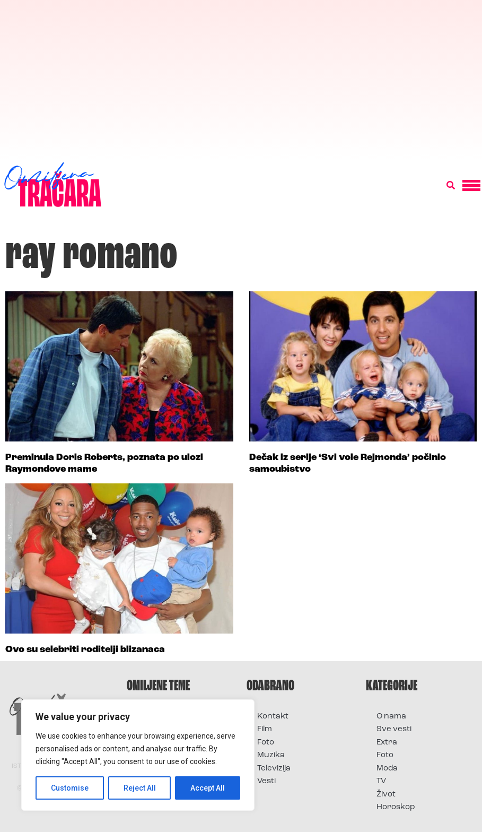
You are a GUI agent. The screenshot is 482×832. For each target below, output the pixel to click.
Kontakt (272, 717)
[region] (138, 755)
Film (264, 729)
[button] (450, 185)
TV (381, 781)
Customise (70, 788)
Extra (386, 743)
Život (386, 795)
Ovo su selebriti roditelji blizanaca (85, 650)
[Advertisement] (241, 79)
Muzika (271, 755)
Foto (265, 743)
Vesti (266, 781)
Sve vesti (393, 729)
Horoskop (395, 807)
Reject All (140, 788)
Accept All (207, 788)
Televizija (274, 769)
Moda (387, 769)
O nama (391, 717)
